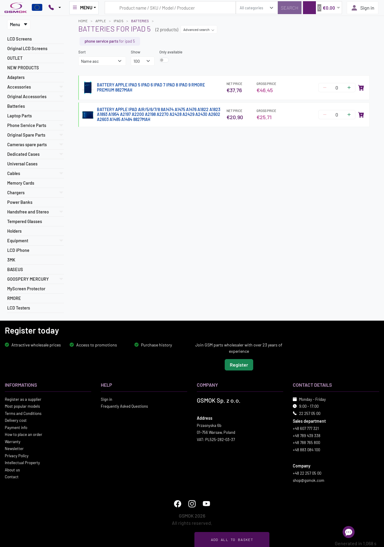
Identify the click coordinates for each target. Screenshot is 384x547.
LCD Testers (18, 307)
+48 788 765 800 (306, 442)
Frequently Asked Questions (124, 406)
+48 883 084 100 (306, 449)
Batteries (16, 106)
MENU (82, 8)
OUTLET (14, 58)
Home (83, 21)
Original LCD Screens (27, 48)
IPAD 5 (118, 21)
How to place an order (23, 434)
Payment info (16, 427)
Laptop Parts (19, 115)
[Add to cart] (361, 87)
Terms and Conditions (23, 413)
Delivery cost (16, 420)
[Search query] (170, 7)
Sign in (362, 7)
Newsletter (14, 448)
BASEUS (15, 269)
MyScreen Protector (26, 288)
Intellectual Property (22, 462)
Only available (170, 52)
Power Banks (19, 202)
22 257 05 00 (309, 413)
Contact (12, 476)
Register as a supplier (23, 399)
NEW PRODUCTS (23, 67)
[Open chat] (348, 532)
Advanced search (198, 29)
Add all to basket (232, 539)
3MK (11, 259)
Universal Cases (22, 163)
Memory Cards (20, 183)
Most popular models (22, 406)
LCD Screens (19, 38)
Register (239, 364)
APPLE (100, 21)
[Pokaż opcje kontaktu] (54, 8)
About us (12, 469)
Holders (14, 231)
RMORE (14, 298)
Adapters (16, 77)
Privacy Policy (16, 455)
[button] (322, 7)
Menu (19, 24)
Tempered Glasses (24, 221)
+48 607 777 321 (306, 428)
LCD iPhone (18, 250)
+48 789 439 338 (306, 435)
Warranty (12, 441)
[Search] (290, 7)
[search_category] (257, 7)
